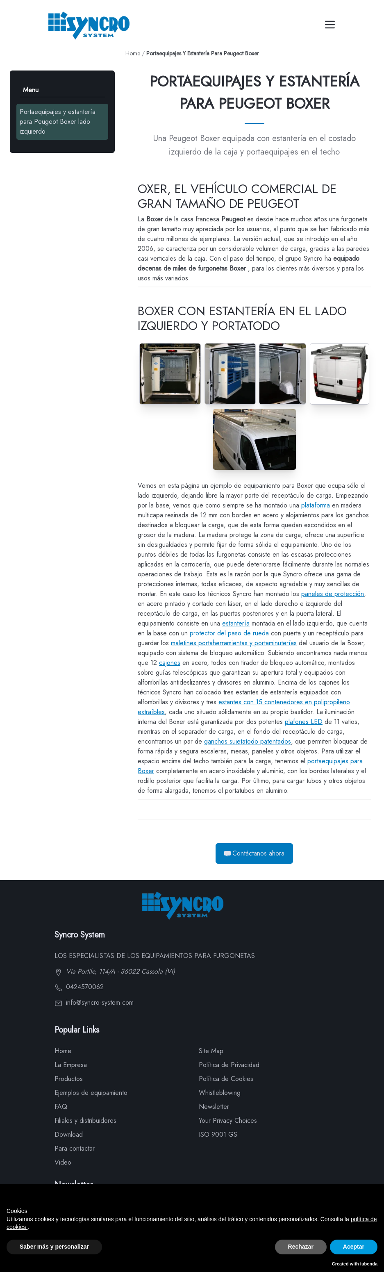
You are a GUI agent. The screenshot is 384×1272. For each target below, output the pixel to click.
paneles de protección (332, 593)
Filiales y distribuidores (85, 1120)
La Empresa (71, 1064)
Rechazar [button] (301, 1246)
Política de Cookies (226, 1078)
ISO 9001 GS (218, 1134)
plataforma (315, 505)
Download (69, 1134)
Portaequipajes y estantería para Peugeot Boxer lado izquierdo (57, 121)
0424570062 (79, 987)
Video (63, 1162)
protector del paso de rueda (229, 633)
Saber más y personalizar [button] (54, 1246)
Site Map (211, 1051)
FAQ (61, 1106)
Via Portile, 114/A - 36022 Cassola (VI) (115, 971)
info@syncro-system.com (94, 1002)
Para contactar (75, 1148)
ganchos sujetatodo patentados (247, 741)
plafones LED (304, 721)
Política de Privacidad (229, 1064)
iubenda (368, 1263)
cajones (169, 662)
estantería (236, 623)
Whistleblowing (220, 1092)
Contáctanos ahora (254, 853)
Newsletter (214, 1106)
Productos (69, 1078)
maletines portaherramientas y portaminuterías (234, 643)
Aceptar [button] (353, 1246)
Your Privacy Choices (228, 1120)
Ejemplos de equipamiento (91, 1092)
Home (132, 53)
